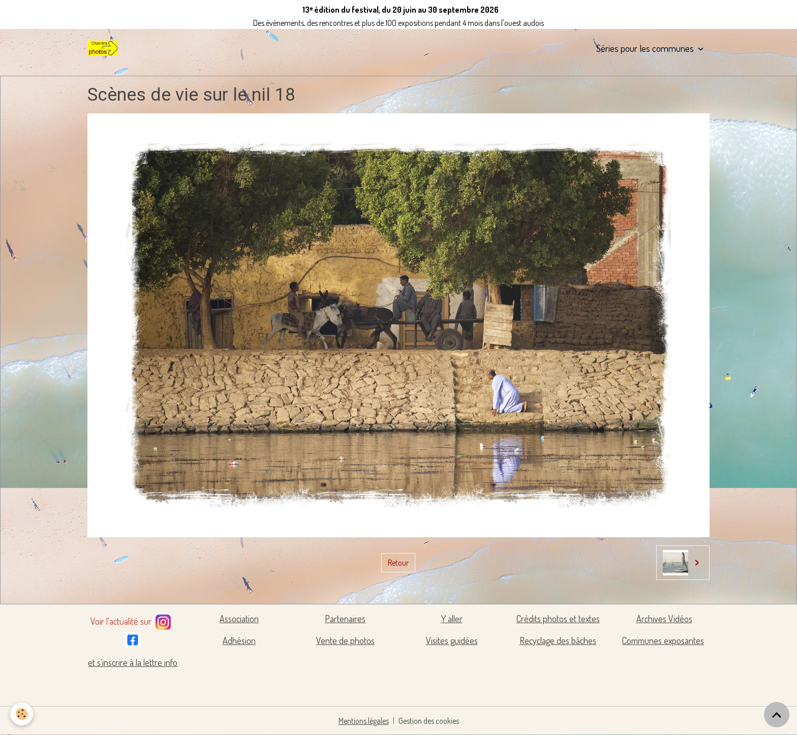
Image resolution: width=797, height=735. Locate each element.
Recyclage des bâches (557, 640)
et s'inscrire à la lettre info (132, 662)
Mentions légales (364, 721)
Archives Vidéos (664, 618)
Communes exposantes (663, 640)
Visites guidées (452, 640)
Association (239, 618)
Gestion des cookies (428, 721)
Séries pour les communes (646, 48)
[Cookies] (21, 713)
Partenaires (345, 618)
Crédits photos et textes (558, 618)
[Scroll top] (776, 714)
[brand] (104, 48)
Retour (398, 563)
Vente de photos (345, 640)
